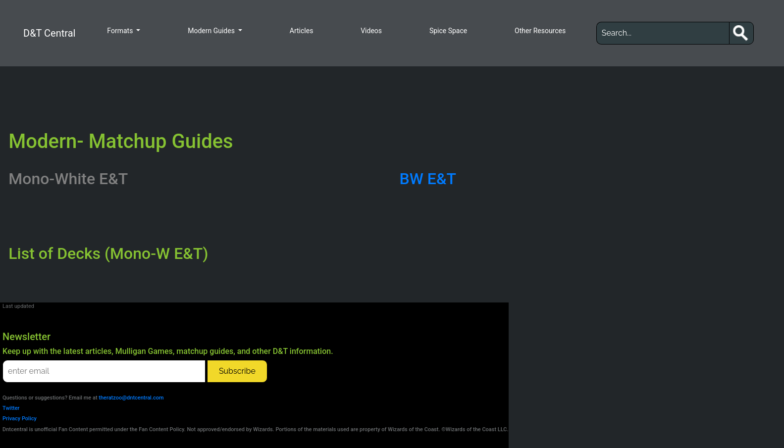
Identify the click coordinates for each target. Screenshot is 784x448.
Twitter (11, 408)
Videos (371, 31)
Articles (302, 31)
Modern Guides (212, 31)
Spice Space (448, 31)
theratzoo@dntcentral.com (131, 398)
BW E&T (428, 178)
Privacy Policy (19, 418)
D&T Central (49, 33)
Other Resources (540, 31)
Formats (121, 31)
